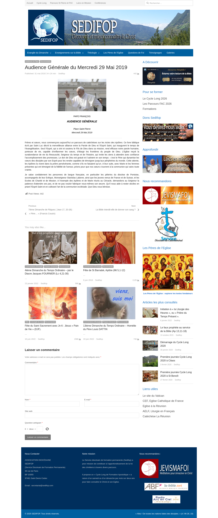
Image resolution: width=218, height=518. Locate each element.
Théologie (92, 52)
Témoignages (155, 52)
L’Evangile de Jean (37, 322)
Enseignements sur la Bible (68, 52)
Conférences (100, 3)
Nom (27, 399)
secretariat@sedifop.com (42, 485)
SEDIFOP (29, 464)
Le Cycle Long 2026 (155, 98)
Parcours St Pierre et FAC (61, 3)
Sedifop (61, 73)
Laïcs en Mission (83, 3)
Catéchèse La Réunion (156, 416)
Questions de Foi (136, 52)
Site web (28, 411)
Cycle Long (41, 3)
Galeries (171, 52)
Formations (149, 108)
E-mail (87, 399)
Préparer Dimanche (51, 266)
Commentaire (31, 362)
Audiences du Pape (32, 61)
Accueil (30, 3)
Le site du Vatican (153, 395)
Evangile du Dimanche (37, 52)
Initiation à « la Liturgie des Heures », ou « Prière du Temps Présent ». (174, 313)
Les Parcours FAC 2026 (157, 103)
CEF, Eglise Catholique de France (163, 400)
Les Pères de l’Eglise (113, 52)
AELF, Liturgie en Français (159, 411)
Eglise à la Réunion (154, 406)
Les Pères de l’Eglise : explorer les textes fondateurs (168, 293)
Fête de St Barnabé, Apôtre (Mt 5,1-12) (104, 270)
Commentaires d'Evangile (34, 266)
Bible (27, 322)
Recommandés (45, 61)
